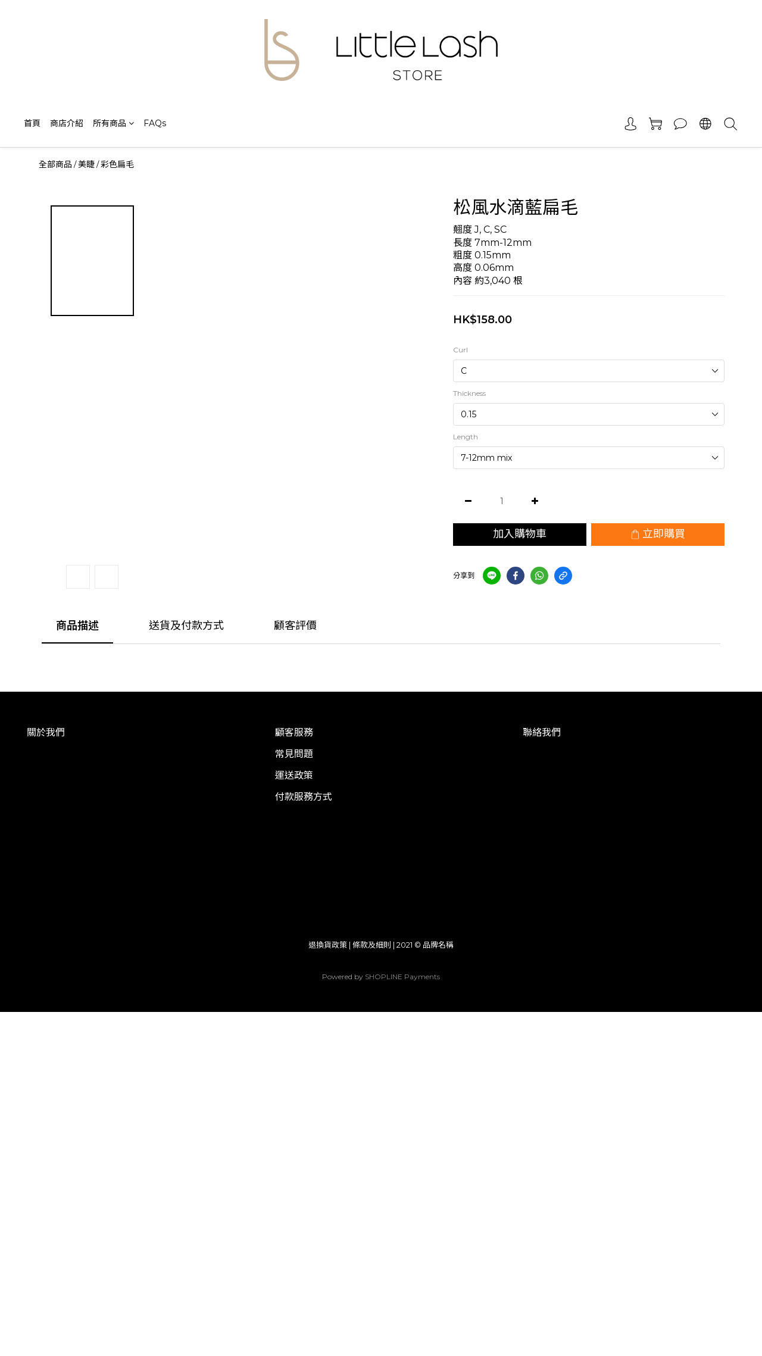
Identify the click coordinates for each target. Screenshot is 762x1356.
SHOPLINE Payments (402, 976)
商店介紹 (66, 123)
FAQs (154, 123)
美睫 (86, 164)
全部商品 (55, 164)
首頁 (32, 123)
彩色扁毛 (117, 164)
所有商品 (113, 123)
